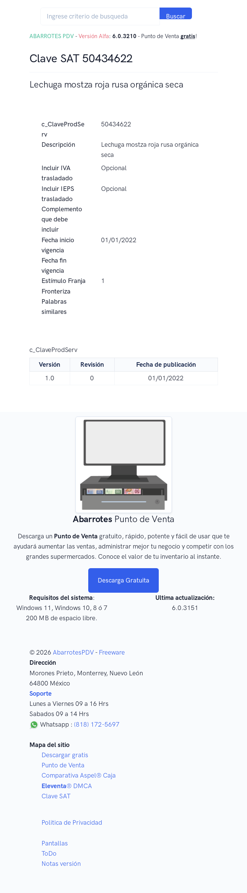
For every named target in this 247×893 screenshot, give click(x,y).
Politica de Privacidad (71, 822)
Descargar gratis (64, 755)
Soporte (40, 693)
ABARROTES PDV (51, 36)
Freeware (112, 652)
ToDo (49, 853)
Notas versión (61, 863)
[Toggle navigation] (206, 16)
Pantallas (54, 843)
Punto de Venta (62, 765)
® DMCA (66, 786)
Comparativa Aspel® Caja (78, 775)
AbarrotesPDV (73, 652)
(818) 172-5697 (97, 724)
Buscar (176, 15)
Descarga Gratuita (123, 580)
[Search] (100, 16)
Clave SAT (56, 796)
